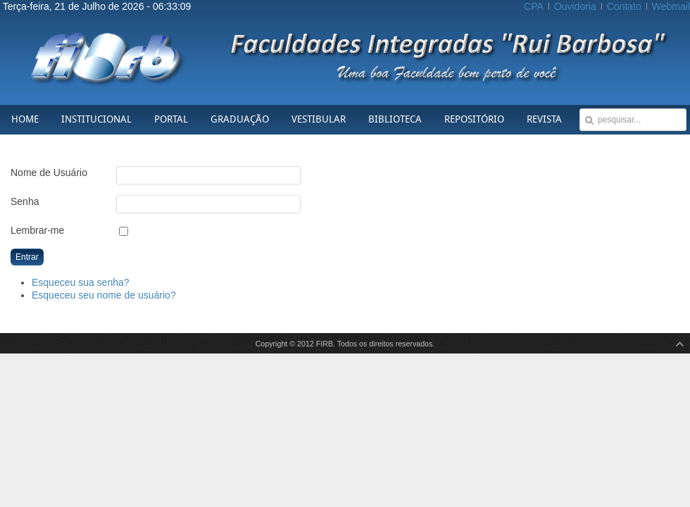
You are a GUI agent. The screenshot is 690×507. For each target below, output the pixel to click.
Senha (25, 201)
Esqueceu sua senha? (81, 282)
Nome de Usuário (49, 172)
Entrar (27, 257)
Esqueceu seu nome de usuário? (104, 295)
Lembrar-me (37, 230)
